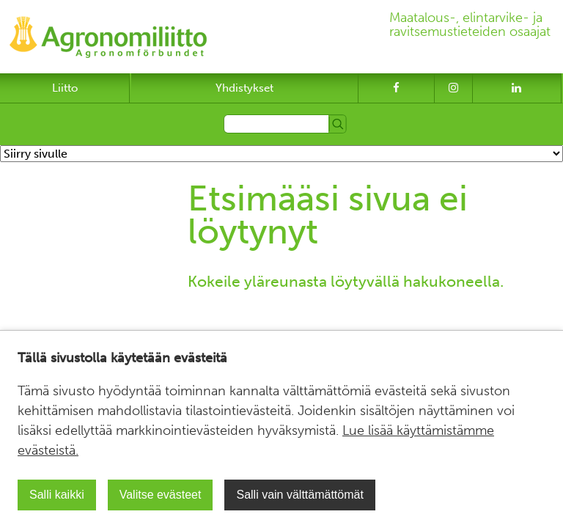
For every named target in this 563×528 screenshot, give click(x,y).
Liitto (65, 88)
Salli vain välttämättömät (299, 494)
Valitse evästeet (160, 494)
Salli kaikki (56, 494)
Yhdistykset (244, 88)
